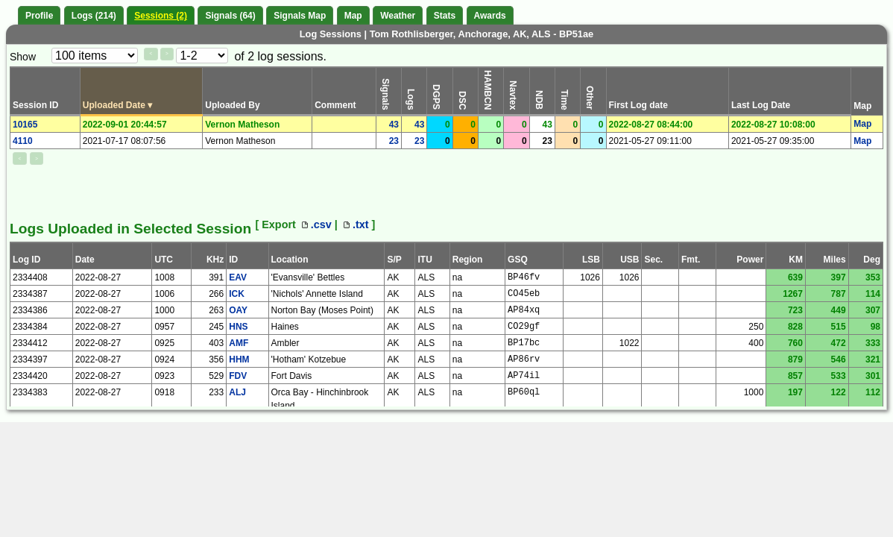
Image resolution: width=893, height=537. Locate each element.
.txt (356, 224)
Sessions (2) (160, 15)
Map (353, 15)
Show (23, 57)
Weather (397, 15)
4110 (23, 141)
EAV (238, 277)
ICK (236, 294)
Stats (444, 15)
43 (394, 124)
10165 (25, 124)
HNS (238, 326)
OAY (238, 310)
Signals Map (300, 15)
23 (394, 141)
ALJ (237, 392)
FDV (238, 376)
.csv (317, 224)
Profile (39, 15)
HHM (239, 359)
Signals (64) (230, 15)
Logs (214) (94, 15)
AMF (238, 343)
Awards (490, 15)
